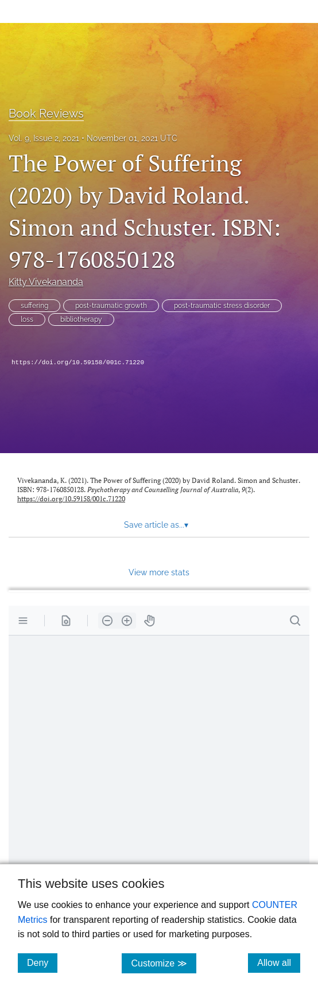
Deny (42, 962)
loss (27, 319)
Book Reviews (46, 113)
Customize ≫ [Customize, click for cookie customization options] (163, 962)
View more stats (159, 572)
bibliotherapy (81, 319)
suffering (34, 306)
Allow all (278, 962)
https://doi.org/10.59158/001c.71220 (77, 362)
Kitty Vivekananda (46, 281)
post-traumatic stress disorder (222, 306)
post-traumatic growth (111, 306)
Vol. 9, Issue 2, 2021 (44, 138)
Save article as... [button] (156, 524)
